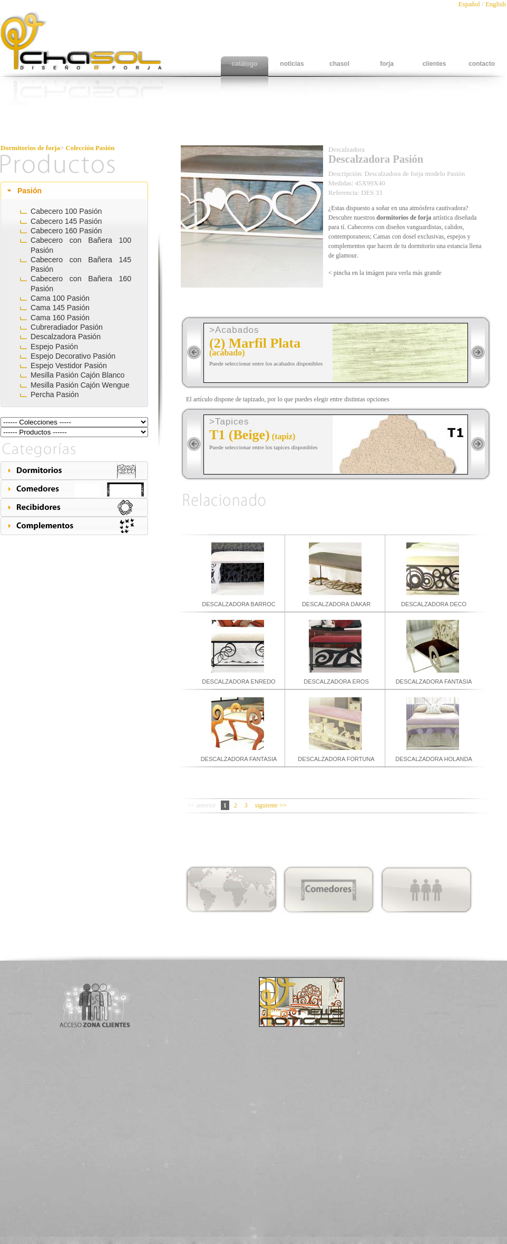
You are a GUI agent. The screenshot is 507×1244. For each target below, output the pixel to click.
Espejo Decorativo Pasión (73, 356)
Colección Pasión (90, 148)
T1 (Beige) (239, 434)
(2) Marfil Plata (254, 343)
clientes (434, 63)
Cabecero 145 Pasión (66, 221)
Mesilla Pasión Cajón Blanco (77, 375)
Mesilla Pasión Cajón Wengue (80, 385)
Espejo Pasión (54, 346)
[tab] (74, 191)
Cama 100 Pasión (60, 298)
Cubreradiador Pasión (67, 327)
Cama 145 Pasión (60, 307)
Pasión (29, 190)
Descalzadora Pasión (66, 336)
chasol (339, 63)
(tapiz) (283, 436)
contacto (482, 63)
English (495, 4)
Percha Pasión (55, 394)
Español (470, 4)
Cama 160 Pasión (60, 317)
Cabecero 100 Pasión (66, 211)
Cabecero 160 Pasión (66, 230)
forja (387, 63)
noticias (292, 63)
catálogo (244, 63)
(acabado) (227, 352)
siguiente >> (271, 805)
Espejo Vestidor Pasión (69, 365)
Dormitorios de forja (30, 148)
